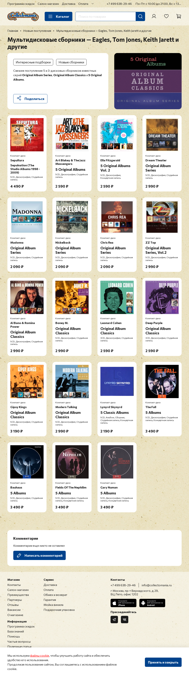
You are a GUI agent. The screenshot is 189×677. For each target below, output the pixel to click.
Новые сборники (71, 62)
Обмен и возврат (55, 594)
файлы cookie (39, 655)
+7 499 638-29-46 (119, 3)
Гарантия (50, 599)
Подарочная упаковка (59, 609)
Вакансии (13, 609)
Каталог (58, 16)
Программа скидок (21, 3)
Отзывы (13, 604)
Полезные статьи (19, 646)
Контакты (14, 584)
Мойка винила (53, 604)
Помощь (13, 636)
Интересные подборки (33, 62)
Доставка (68, 3)
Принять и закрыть (163, 662)
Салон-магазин (48, 3)
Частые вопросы (19, 641)
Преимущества (18, 594)
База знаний (15, 631)
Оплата (83, 3)
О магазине (15, 615)
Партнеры (14, 599)
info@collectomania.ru (157, 585)
